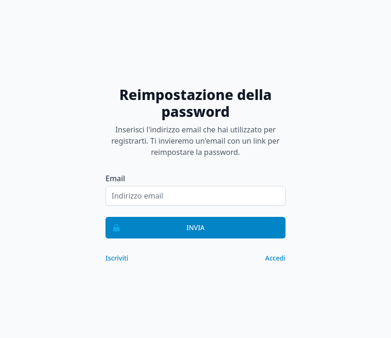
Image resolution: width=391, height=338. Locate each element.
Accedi (275, 258)
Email (115, 178)
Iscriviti (116, 258)
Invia (155, 227)
